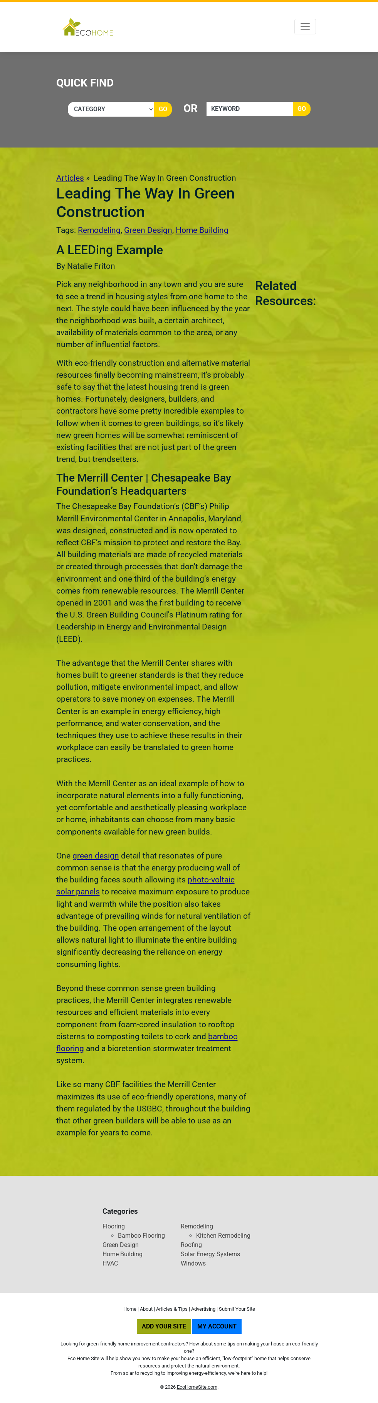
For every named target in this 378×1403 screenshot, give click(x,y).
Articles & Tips (172, 1309)
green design (95, 855)
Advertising (203, 1309)
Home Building (202, 230)
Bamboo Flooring (141, 1235)
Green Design (148, 230)
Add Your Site (164, 1326)
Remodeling (99, 230)
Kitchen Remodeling (223, 1235)
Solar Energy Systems (210, 1254)
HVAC (110, 1263)
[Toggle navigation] (305, 26)
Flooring (113, 1226)
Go (163, 109)
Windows (193, 1263)
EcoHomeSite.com (197, 1387)
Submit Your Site (237, 1309)
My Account (217, 1326)
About (146, 1309)
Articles (70, 178)
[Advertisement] (287, 427)
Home (129, 1309)
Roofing (191, 1245)
